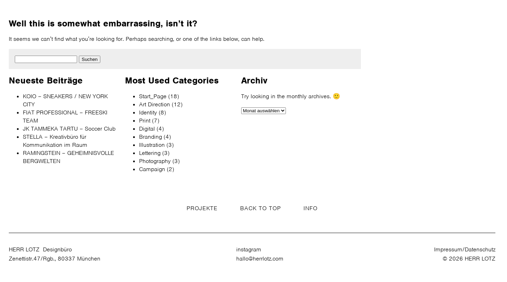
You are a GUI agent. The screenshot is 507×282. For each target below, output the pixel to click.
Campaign (152, 169)
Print (144, 120)
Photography (155, 161)
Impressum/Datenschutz (464, 249)
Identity (148, 112)
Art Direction (154, 104)
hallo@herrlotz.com (259, 258)
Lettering (150, 153)
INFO (310, 208)
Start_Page (153, 96)
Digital (147, 128)
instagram (248, 249)
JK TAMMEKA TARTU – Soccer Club (69, 128)
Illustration (152, 145)
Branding (150, 136)
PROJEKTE (202, 208)
